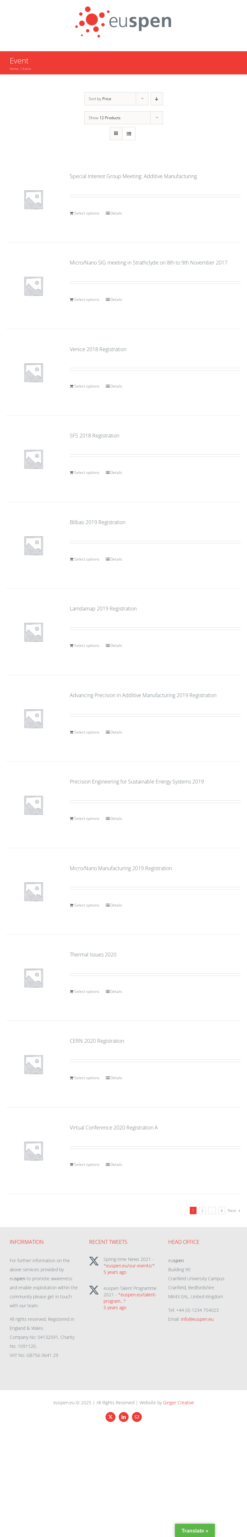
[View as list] (129, 133)
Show (105, 117)
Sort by (100, 98)
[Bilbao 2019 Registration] (33, 545)
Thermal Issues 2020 (93, 954)
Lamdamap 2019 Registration (103, 608)
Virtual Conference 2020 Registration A (114, 1127)
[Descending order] (157, 98)
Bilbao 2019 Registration (97, 522)
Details (116, 213)
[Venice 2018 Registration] (33, 372)
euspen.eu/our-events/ (129, 1266)
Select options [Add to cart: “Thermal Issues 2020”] (86, 991)
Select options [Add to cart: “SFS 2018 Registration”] (86, 472)
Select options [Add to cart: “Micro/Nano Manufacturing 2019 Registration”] (86, 905)
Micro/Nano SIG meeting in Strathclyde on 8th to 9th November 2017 (148, 262)
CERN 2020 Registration (97, 1040)
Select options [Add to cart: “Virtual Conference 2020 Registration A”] (86, 1164)
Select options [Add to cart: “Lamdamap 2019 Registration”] (86, 645)
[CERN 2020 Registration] (33, 1064)
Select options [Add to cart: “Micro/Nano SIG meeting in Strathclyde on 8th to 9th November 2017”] (86, 299)
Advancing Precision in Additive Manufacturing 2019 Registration (143, 695)
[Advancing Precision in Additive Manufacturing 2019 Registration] (33, 718)
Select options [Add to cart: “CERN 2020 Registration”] (86, 1078)
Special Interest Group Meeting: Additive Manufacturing (133, 176)
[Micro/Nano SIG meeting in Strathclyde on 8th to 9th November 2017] (33, 285)
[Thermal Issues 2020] (33, 977)
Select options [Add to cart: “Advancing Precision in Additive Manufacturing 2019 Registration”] (86, 732)
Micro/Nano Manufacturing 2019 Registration (121, 868)
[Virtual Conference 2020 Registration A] (33, 1150)
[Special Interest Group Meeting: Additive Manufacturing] (33, 199)
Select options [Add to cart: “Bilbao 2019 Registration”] (86, 559)
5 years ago (115, 1272)
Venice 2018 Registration (98, 349)
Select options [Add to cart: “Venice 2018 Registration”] (86, 386)
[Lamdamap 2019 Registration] (33, 631)
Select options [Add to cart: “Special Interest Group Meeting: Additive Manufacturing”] (86, 213)
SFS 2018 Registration (94, 435)
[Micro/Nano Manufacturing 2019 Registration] (33, 891)
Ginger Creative (178, 1402)
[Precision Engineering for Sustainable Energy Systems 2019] (33, 804)
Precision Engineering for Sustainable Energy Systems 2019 (137, 781)
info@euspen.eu (197, 1319)
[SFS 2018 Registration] (33, 458)
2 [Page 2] (202, 1210)
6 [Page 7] (222, 1210)
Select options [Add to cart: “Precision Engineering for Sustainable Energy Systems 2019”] (86, 818)
